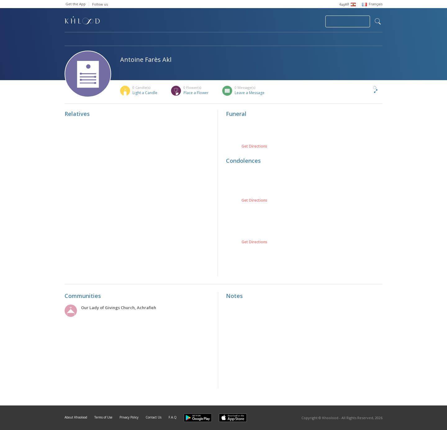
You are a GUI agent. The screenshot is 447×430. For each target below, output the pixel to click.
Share (365, 89)
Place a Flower (196, 92)
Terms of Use (103, 417)
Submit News (279, 21)
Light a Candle (145, 92)
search (378, 21)
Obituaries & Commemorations (127, 39)
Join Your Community (347, 21)
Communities (190, 39)
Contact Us (153, 417)
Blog (321, 39)
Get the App (75, 4)
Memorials (235, 39)
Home (70, 39)
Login (310, 21)
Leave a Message (249, 92)
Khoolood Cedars (364, 39)
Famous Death (281, 39)
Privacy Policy (129, 417)
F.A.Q (173, 417)
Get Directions (254, 146)
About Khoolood (76, 417)
